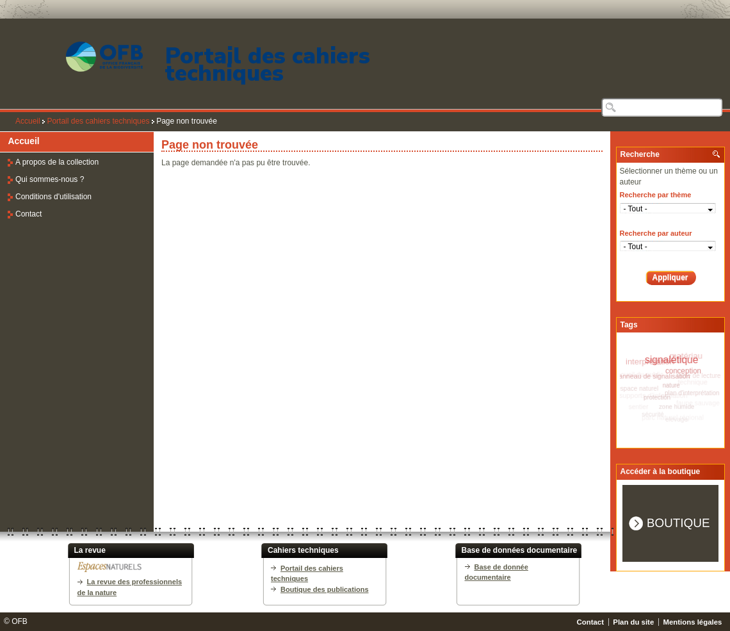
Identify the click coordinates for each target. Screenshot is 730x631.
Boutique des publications (324, 589)
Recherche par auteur (656, 233)
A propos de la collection (57, 162)
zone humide (675, 406)
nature (669, 384)
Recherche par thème (656, 195)
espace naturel (637, 388)
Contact (28, 213)
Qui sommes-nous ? (49, 179)
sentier (639, 407)
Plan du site (633, 622)
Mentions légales (692, 622)
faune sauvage (697, 403)
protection (655, 397)
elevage (676, 418)
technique (694, 383)
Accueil (27, 121)
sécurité (653, 414)
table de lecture (698, 375)
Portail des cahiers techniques (267, 64)
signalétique (672, 359)
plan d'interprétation (690, 392)
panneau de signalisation (652, 375)
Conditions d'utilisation (53, 196)
